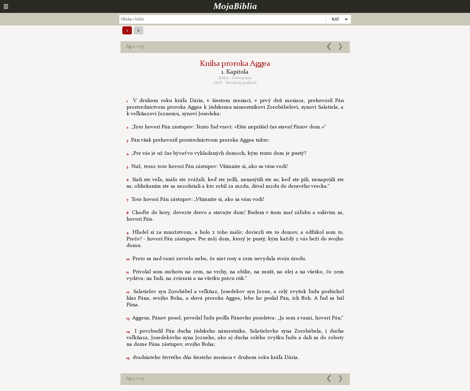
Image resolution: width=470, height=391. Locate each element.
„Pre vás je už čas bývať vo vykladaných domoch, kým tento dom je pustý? (216, 153)
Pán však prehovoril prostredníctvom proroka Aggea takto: (197, 140)
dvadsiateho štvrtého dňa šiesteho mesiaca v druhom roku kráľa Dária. (212, 357)
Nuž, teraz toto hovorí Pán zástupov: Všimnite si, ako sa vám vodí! (207, 166)
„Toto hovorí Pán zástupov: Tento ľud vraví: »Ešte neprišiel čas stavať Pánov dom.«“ (226, 127)
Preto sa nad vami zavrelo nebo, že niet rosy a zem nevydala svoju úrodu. (216, 258)
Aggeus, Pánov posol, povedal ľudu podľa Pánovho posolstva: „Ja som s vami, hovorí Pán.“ (235, 318)
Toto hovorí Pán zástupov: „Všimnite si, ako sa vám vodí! (195, 199)
